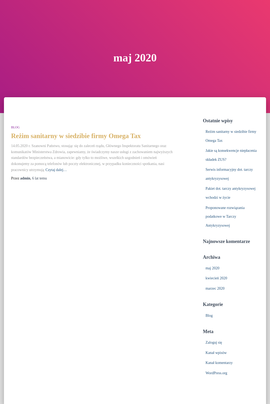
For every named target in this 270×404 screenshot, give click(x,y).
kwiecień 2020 (216, 278)
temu (39, 178)
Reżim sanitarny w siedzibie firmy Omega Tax (76, 135)
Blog (15, 127)
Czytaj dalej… (56, 170)
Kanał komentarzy (219, 363)
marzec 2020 (214, 288)
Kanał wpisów (216, 353)
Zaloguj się (213, 342)
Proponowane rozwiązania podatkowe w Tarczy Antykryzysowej (224, 216)
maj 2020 (212, 268)
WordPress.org (216, 373)
